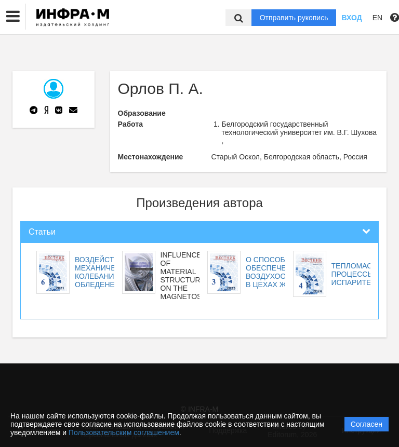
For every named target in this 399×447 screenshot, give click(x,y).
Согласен (366, 424)
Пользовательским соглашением (124, 432)
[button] (13, 17)
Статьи (42, 231)
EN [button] (377, 17)
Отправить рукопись (294, 17)
